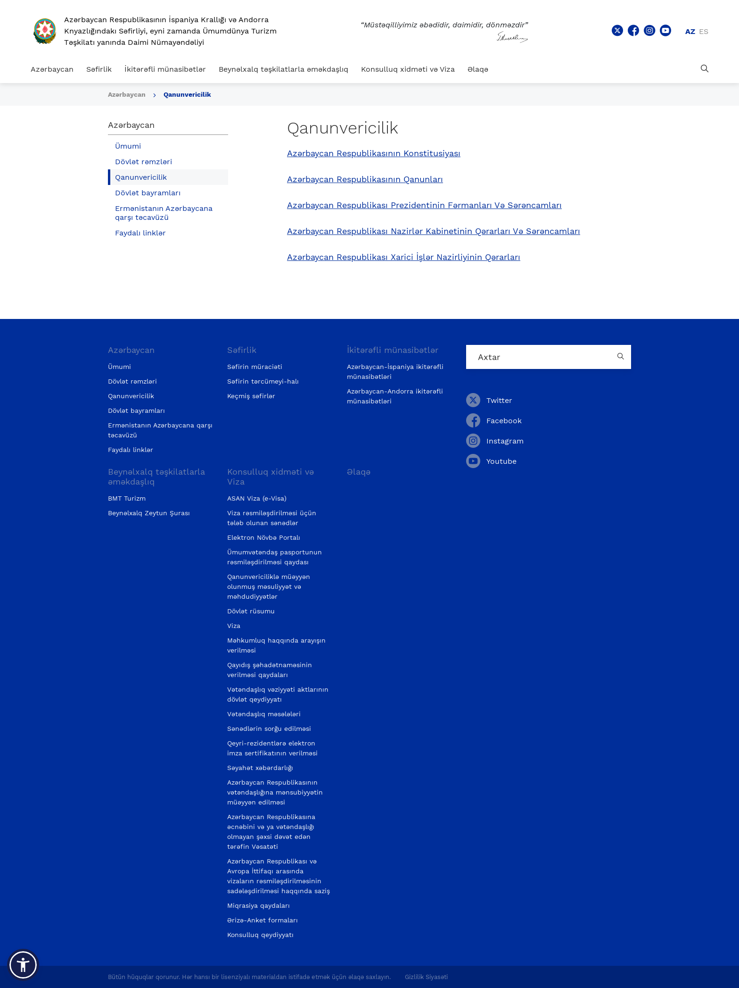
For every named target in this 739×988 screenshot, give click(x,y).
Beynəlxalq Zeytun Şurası (149, 513)
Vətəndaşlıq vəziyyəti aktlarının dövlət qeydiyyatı (277, 694)
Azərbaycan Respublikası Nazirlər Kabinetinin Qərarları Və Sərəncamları (433, 231)
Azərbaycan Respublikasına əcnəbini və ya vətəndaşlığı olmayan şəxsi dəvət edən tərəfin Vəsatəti (271, 831)
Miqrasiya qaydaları (258, 905)
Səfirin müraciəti (254, 366)
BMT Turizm (127, 498)
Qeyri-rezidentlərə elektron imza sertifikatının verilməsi (272, 748)
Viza (233, 625)
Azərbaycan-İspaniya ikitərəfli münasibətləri (395, 371)
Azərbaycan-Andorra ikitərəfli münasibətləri (395, 396)
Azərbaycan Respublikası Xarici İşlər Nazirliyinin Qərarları (403, 257)
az (690, 31)
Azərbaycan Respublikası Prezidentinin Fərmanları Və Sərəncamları (424, 205)
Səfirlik (99, 69)
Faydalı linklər (140, 232)
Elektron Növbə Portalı (263, 537)
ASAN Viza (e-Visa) (257, 498)
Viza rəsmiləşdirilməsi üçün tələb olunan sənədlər (271, 518)
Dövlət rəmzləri (143, 161)
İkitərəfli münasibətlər (165, 69)
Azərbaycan (52, 69)
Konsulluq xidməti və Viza (408, 69)
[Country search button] (621, 357)
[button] (23, 965)
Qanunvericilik (187, 94)
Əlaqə (478, 69)
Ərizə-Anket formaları (262, 920)
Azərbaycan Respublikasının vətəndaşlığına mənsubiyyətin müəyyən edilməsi (275, 792)
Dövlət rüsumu (251, 611)
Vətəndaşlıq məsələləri (264, 714)
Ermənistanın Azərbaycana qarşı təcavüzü (164, 213)
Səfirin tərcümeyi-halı (263, 381)
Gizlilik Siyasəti (426, 976)
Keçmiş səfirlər (251, 396)
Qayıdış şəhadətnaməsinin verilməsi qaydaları (269, 669)
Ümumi (128, 146)
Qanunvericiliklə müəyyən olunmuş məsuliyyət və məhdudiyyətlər (268, 586)
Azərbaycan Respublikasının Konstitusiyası (373, 153)
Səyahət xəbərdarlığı (260, 767)
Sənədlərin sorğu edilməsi (269, 728)
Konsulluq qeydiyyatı (260, 934)
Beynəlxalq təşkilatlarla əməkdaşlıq (283, 69)
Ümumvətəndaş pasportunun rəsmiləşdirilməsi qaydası (274, 557)
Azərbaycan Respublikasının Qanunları (365, 179)
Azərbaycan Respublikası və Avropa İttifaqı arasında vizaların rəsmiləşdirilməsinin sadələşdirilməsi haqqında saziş (278, 876)
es (703, 31)
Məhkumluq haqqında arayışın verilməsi (276, 645)
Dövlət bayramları (148, 192)
